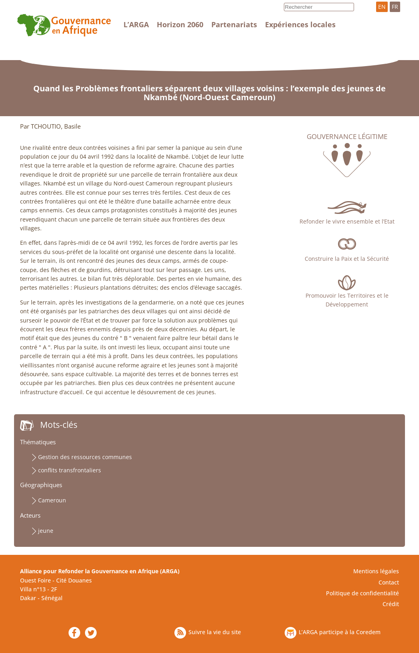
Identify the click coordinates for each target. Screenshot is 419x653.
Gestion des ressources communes (85, 457)
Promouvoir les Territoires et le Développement (347, 300)
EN (382, 6)
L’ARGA (136, 24)
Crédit (391, 604)
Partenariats (234, 24)
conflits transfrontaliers (69, 470)
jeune (45, 530)
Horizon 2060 (180, 24)
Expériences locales (300, 24)
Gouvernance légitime (347, 136)
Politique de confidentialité (362, 593)
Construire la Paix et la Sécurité (347, 258)
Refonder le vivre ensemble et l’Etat (347, 221)
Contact (389, 582)
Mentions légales (376, 571)
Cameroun (52, 500)
